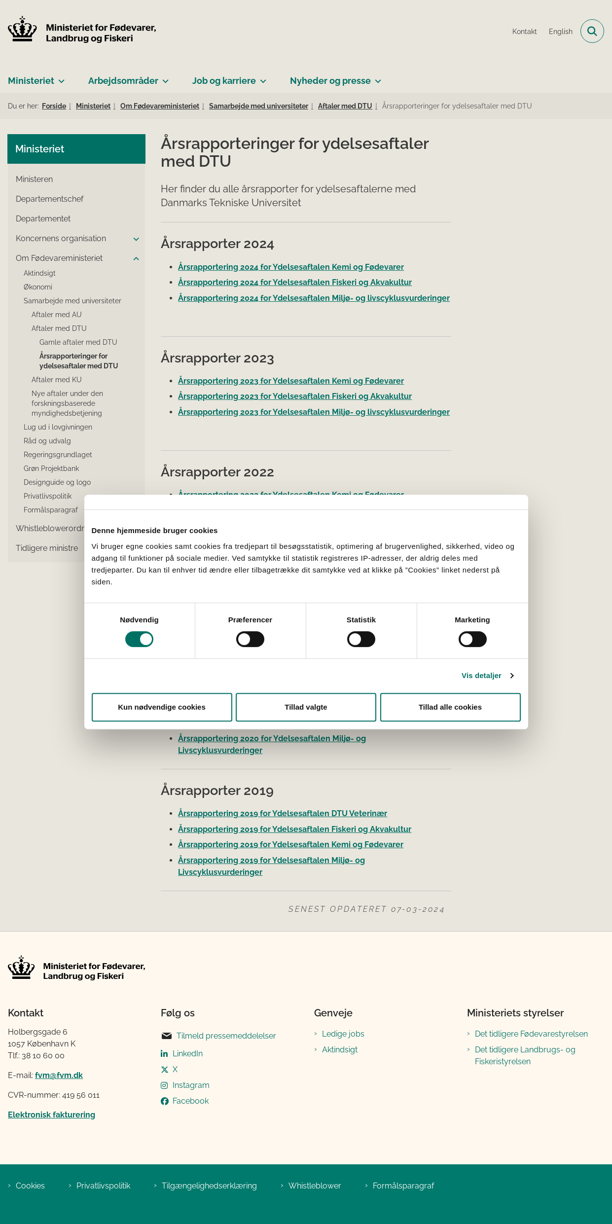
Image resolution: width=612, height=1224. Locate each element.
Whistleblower (314, 1185)
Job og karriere (224, 80)
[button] (133, 239)
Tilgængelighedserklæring (209, 1185)
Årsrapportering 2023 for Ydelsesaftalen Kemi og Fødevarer (291, 381)
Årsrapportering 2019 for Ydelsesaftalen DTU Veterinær (282, 813)
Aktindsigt (340, 1049)
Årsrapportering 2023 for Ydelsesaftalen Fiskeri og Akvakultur (295, 396)
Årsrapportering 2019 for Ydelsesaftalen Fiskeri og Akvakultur (294, 829)
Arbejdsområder (123, 80)
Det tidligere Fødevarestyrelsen (531, 1034)
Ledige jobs (343, 1034)
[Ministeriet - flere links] (59, 77)
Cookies (30, 1185)
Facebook (191, 1101)
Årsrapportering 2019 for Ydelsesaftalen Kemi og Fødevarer (290, 844)
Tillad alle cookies (450, 707)
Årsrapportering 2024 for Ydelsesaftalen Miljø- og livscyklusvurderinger (314, 298)
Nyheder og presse (330, 80)
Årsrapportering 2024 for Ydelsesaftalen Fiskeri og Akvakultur (295, 282)
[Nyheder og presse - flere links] (376, 77)
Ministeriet (31, 80)
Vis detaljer (482, 675)
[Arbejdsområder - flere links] (163, 77)
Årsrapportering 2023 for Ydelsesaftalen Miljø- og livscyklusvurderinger (314, 412)
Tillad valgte (306, 707)
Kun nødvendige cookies (162, 707)
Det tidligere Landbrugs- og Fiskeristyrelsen (525, 1055)
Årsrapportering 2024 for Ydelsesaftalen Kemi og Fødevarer (291, 267)
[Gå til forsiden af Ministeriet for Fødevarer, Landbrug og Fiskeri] (78, 31)
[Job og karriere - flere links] (261, 77)
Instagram (191, 1085)
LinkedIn (188, 1053)
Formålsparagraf (403, 1185)
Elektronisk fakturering (51, 1114)
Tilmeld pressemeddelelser (218, 1036)
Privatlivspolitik (103, 1185)
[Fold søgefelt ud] (592, 31)
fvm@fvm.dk (59, 1075)
